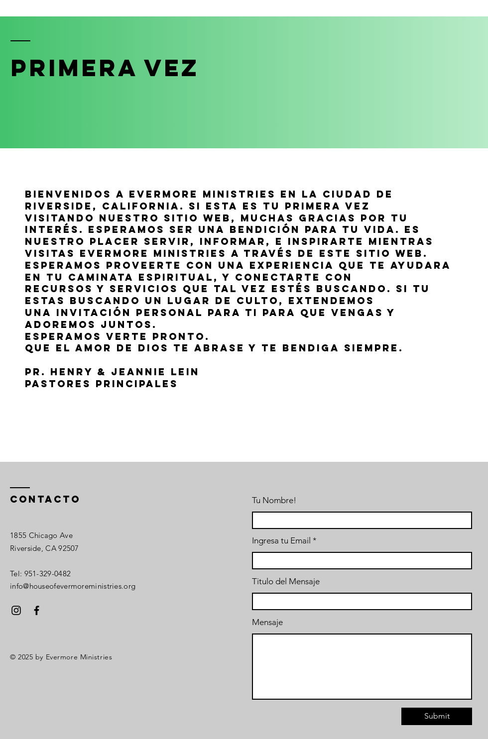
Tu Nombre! (274, 500)
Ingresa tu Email (281, 540)
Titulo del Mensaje (286, 581)
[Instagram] (16, 610)
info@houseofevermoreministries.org (72, 586)
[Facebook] (36, 610)
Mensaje (267, 622)
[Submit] (436, 716)
